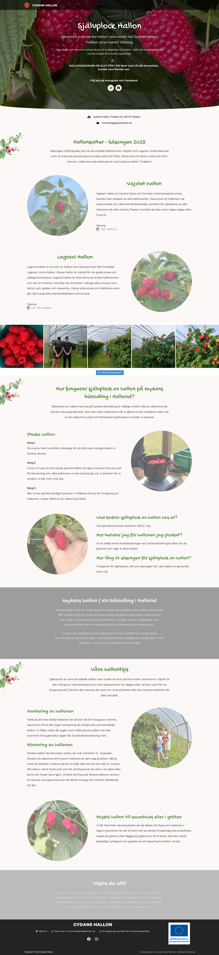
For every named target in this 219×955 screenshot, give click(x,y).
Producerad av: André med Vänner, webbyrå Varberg (167, 952)
